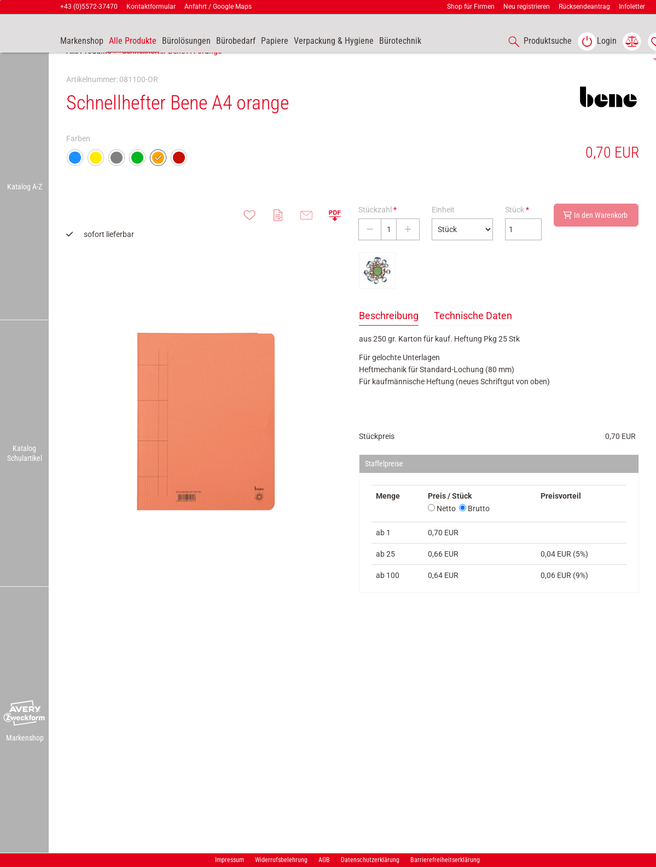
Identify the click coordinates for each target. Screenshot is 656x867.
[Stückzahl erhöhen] (408, 253)
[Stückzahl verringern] (369, 253)
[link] (596, 42)
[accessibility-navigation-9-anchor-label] (81, 42)
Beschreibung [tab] (389, 339)
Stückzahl (377, 233)
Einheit (443, 233)
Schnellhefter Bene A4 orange (172, 75)
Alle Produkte (88, 75)
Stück (517, 233)
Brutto (474, 532)
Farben (78, 162)
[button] (24, 713)
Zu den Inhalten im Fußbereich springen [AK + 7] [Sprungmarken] (0, 0)
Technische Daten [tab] (473, 339)
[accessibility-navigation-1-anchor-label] (537, 42)
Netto (442, 532)
